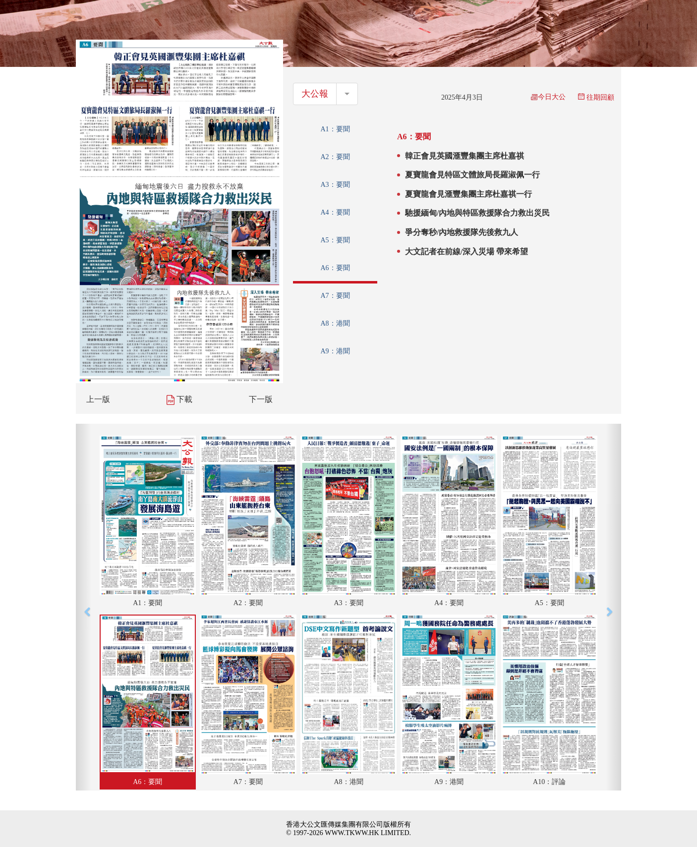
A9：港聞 (334, 351)
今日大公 (548, 97)
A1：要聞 (334, 129)
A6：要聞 (334, 268)
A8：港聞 (334, 323)
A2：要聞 (334, 157)
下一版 (261, 399)
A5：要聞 (334, 240)
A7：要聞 (334, 295)
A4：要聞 (334, 212)
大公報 (314, 94)
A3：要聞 (334, 184)
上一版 (98, 399)
